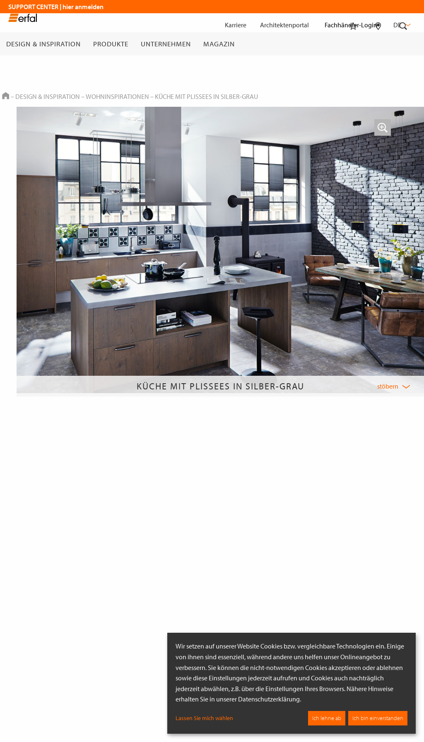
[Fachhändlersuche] (378, 43)
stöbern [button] (387, 386)
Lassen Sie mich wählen (204, 718)
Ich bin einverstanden (377, 718)
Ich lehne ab (326, 718)
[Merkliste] (353, 43)
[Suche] (403, 43)
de (401, 25)
